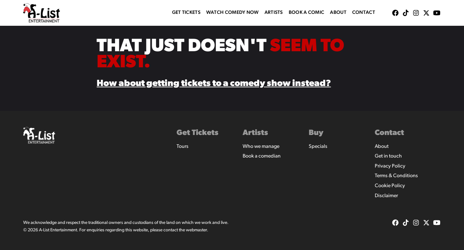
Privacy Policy (390, 166)
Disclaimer (386, 195)
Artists (274, 12)
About (338, 12)
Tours (182, 146)
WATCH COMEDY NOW (232, 12)
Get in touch (388, 156)
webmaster (196, 230)
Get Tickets (186, 12)
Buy (316, 133)
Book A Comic (306, 12)
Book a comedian (262, 156)
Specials (318, 146)
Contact (363, 12)
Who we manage (261, 146)
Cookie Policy (390, 185)
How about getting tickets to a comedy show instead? (214, 83)
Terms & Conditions (396, 175)
